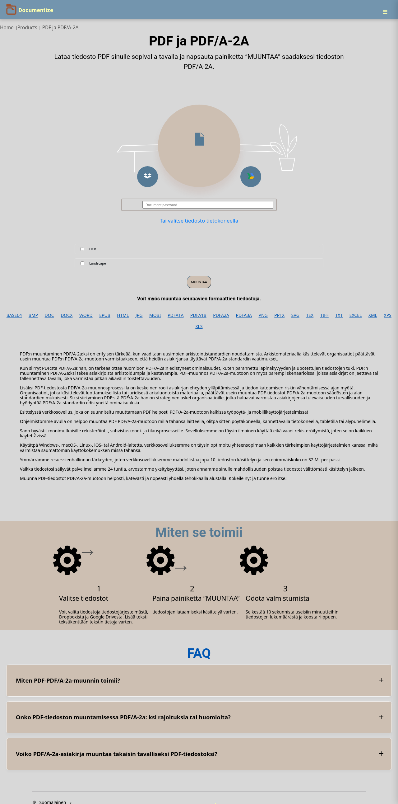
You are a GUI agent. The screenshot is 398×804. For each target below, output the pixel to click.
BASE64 (14, 315)
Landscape (97, 263)
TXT (339, 315)
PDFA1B (198, 315)
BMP (33, 315)
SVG (295, 315)
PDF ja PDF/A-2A (60, 27)
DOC (49, 315)
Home (7, 27)
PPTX (279, 315)
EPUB (104, 315)
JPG (139, 315)
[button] (147, 176)
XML (372, 315)
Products (27, 27)
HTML (123, 315)
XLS (198, 326)
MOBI (155, 315)
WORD (86, 315)
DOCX (66, 315)
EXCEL (355, 315)
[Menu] (385, 12)
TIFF (324, 315)
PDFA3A (244, 315)
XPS (387, 315)
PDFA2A (221, 315)
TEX (309, 315)
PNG (263, 315)
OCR (92, 249)
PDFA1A (176, 315)
